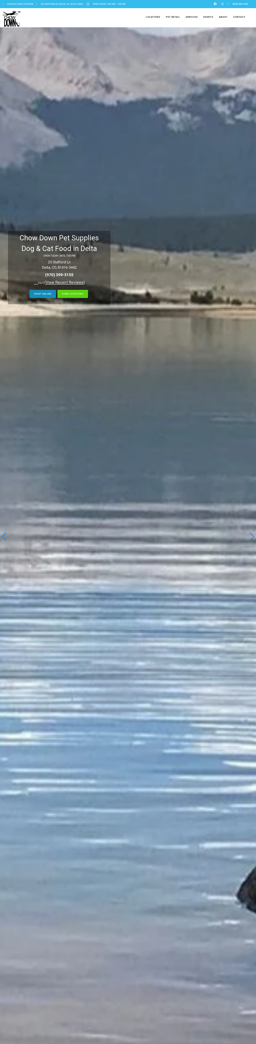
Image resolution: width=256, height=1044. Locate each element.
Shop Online (42, 293)
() (64, 282)
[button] (251, 536)
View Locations (72, 293)
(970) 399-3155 (59, 275)
